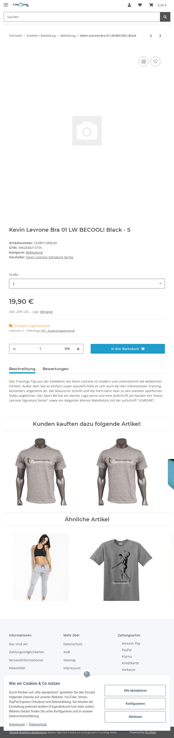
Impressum (72, 668)
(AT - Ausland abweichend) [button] (58, 331)
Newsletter (17, 668)
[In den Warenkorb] (12, 50)
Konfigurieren (133, 703)
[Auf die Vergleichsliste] (144, 62)
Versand (46, 311)
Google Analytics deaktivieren (28, 732)
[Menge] (40, 348)
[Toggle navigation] (6, 3)
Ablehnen (133, 717)
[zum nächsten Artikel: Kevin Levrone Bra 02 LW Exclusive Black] (160, 35)
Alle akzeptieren (133, 690)
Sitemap (69, 660)
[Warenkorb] (157, 5)
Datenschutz (72, 644)
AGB (66, 652)
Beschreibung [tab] (22, 369)
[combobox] (87, 283)
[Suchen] (82, 17)
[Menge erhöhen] (78, 348)
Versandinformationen (26, 660)
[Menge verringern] (14, 348)
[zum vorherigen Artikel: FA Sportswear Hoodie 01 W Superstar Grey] (151, 35)
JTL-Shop (150, 732)
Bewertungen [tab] (56, 369)
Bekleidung (34, 252)
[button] (129, 5)
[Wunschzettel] (140, 5)
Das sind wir (18, 644)
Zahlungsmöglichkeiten (26, 652)
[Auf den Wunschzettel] (155, 62)
